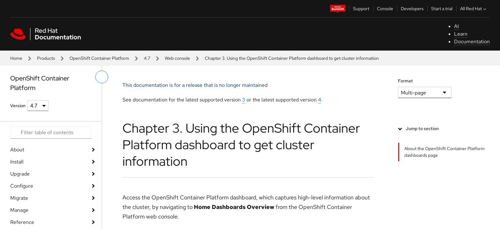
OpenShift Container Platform (99, 58)
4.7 (147, 58)
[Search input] (51, 133)
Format (405, 81)
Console (385, 8)
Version (18, 105)
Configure (21, 186)
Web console (177, 58)
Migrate (19, 198)
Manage (19, 210)
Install (17, 161)
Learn (460, 34)
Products (46, 58)
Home (16, 58)
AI (456, 26)
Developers (412, 8)
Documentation (472, 41)
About (17, 149)
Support (361, 8)
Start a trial (441, 8)
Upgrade (20, 173)
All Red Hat (474, 8)
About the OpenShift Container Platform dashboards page (444, 152)
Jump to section (422, 128)
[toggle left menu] (101, 77)
